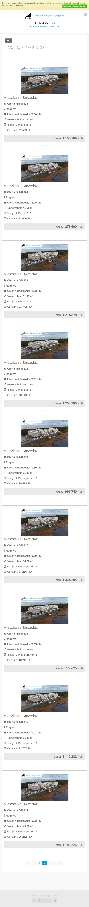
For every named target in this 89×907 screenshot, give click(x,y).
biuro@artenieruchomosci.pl (44, 26)
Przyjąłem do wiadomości (74, 6)
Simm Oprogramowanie (48, 896)
